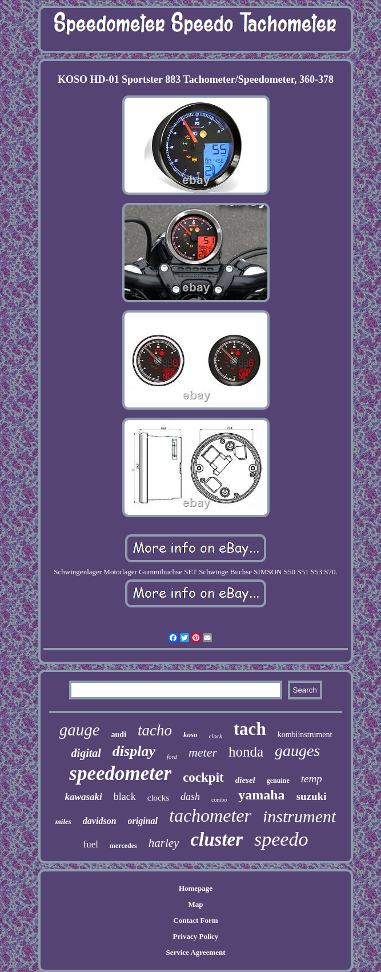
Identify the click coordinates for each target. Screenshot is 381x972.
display (134, 751)
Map (195, 904)
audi (118, 734)
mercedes (123, 846)
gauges (297, 750)
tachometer (210, 815)
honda (245, 751)
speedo (281, 839)
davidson (100, 821)
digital (86, 753)
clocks (158, 797)
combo (219, 800)
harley (164, 843)
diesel (245, 780)
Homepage (195, 888)
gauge (79, 730)
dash (190, 796)
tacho (155, 730)
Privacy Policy (196, 936)
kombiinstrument (305, 734)
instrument (299, 816)
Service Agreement (195, 952)
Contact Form (195, 920)
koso (190, 734)
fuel (90, 844)
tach (250, 729)
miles (63, 821)
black (125, 796)
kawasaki (83, 796)
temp (311, 779)
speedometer (120, 773)
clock (215, 736)
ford (172, 756)
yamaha (261, 794)
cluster (216, 839)
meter (203, 752)
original (143, 821)
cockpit (203, 777)
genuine (278, 781)
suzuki (311, 796)
